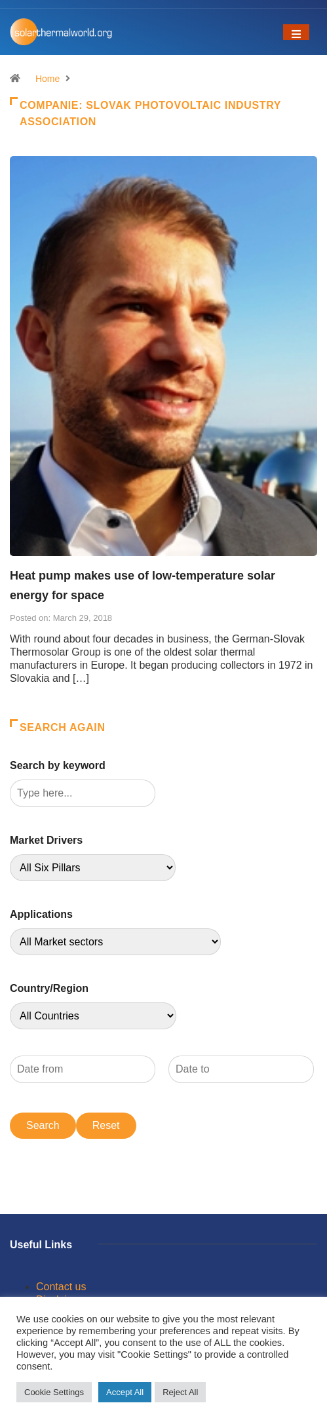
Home (47, 78)
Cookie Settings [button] (54, 1392)
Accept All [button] (125, 1392)
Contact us (61, 1286)
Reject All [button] (180, 1392)
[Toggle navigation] (296, 32)
